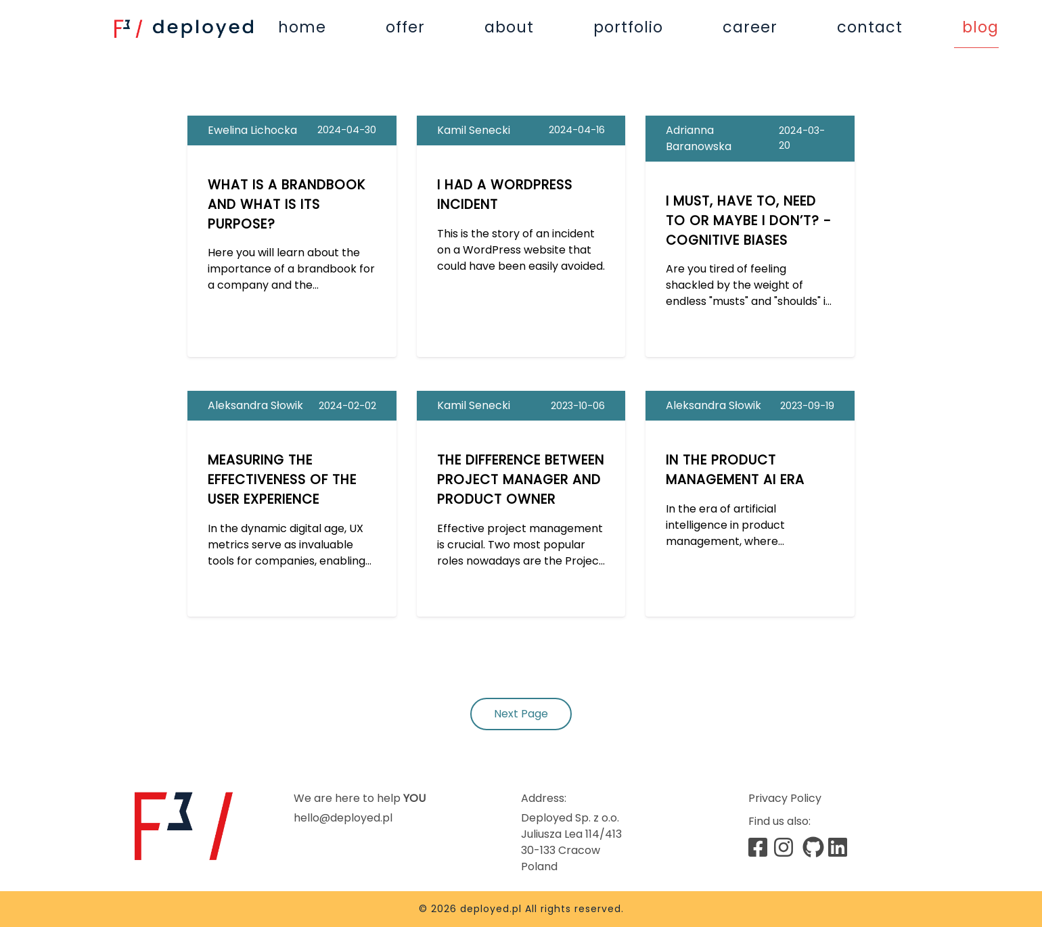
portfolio (628, 27)
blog (980, 27)
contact (870, 27)
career (750, 27)
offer (405, 27)
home (302, 27)
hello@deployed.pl (343, 818)
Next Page (521, 713)
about (509, 27)
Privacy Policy (784, 798)
